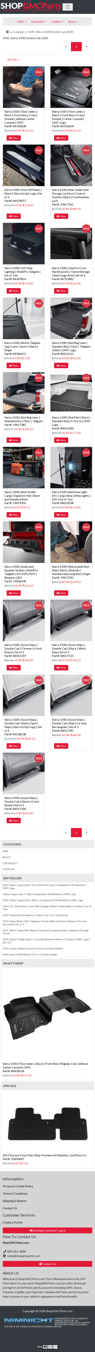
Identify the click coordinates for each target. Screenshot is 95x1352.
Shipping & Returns (14, 1200)
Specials (9, 1085)
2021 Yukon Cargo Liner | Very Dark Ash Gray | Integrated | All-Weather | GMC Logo (45, 886)
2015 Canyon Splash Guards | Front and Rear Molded (33, 948)
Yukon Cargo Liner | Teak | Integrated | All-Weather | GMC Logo (39, 894)
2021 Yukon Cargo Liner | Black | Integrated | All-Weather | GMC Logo (43, 900)
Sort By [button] (12, 59)
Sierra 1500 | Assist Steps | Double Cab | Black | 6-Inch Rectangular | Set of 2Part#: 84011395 (69, 725)
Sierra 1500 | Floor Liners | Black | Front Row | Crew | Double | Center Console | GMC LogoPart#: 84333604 (68, 119)
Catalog (18, 31)
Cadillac (9, 869)
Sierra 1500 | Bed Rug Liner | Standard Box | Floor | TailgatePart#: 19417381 (23, 421)
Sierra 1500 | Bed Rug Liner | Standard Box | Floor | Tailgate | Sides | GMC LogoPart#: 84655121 (71, 348)
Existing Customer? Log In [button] (48, 1230)
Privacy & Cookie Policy (18, 1186)
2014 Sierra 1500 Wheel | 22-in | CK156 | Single (30, 954)
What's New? (13, 963)
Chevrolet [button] (37, 21)
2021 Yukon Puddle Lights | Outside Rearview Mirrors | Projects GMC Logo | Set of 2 (46, 941)
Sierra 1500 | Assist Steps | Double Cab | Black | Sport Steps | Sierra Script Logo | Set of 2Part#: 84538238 (23, 727)
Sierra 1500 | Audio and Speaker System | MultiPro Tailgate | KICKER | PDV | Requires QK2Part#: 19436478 (21, 574)
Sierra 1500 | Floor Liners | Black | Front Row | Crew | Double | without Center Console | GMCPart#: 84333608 (20, 119)
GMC (6, 851)
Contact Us (10, 1208)
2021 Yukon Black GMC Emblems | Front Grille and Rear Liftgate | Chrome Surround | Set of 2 (45, 923)
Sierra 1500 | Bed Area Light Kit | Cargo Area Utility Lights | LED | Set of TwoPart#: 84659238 (71, 497)
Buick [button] (72, 21)
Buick (7, 857)
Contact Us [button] (47, 1264)
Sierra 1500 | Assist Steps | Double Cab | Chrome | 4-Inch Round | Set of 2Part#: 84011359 (23, 650)
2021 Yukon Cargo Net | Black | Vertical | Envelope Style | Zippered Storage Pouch (46, 932)
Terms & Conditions (15, 1193)
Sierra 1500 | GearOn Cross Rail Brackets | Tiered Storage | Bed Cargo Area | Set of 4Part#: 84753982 (71, 273)
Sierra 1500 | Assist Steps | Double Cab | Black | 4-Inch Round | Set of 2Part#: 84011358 (21, 803)
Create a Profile (13, 1222)
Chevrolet (10, 863)
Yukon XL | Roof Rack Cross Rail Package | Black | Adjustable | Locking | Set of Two (47, 908)
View (13, 137)
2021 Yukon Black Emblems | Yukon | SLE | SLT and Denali (35, 915)
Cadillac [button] (56, 21)
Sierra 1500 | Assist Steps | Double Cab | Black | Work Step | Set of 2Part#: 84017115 (69, 650)
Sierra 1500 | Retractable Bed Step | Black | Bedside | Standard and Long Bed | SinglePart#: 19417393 (71, 572)
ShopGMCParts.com (59, 1311)
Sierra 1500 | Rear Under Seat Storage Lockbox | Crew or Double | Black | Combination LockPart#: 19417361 (70, 197)
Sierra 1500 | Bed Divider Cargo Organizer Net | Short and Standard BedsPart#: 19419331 (22, 497)
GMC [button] (20, 21)
